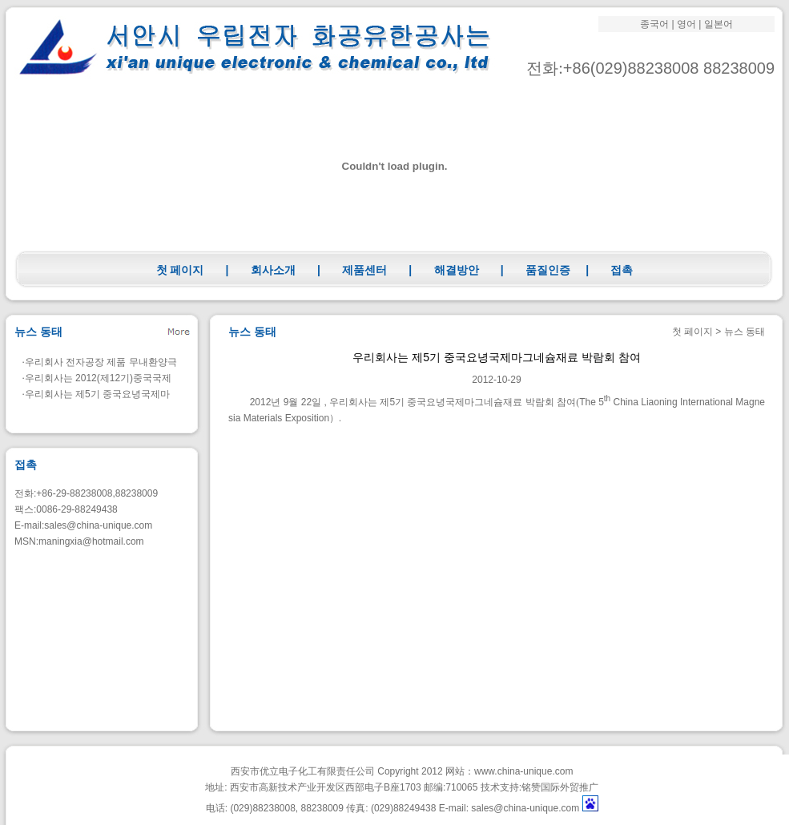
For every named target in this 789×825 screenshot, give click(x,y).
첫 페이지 (180, 270)
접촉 (621, 270)
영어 (686, 24)
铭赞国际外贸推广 (559, 787)
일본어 (718, 24)
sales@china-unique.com (98, 525)
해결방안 (456, 270)
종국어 (654, 24)
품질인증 (547, 270)
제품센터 (364, 270)
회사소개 (273, 270)
